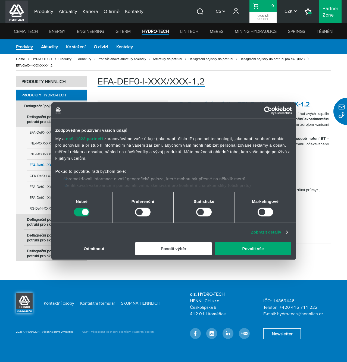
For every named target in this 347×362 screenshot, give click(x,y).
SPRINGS (296, 31)
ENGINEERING (90, 31)
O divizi (101, 46)
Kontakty (124, 46)
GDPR (85, 331)
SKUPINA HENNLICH (140, 303)
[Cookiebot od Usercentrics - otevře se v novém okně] (268, 110)
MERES (216, 31)
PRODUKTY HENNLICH (43, 81)
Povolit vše (253, 248)
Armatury (84, 59)
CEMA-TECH (26, 31)
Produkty (24, 46)
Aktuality (49, 46)
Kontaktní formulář (97, 303)
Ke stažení (76, 46)
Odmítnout (94, 248)
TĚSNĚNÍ (325, 31)
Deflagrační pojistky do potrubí (211, 59)
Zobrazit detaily (266, 232)
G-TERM (123, 31)
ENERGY (57, 31)
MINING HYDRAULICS (256, 31)
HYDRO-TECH (155, 31)
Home (20, 59)
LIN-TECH (189, 31)
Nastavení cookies (143, 331)
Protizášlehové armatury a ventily (122, 59)
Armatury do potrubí (167, 59)
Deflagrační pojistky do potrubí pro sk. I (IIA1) (272, 59)
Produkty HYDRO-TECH (43, 95)
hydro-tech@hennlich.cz (300, 313)
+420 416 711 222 (299, 307)
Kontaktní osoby (59, 303)
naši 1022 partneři (84, 138)
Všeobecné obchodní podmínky (111, 331)
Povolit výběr (173, 248)
